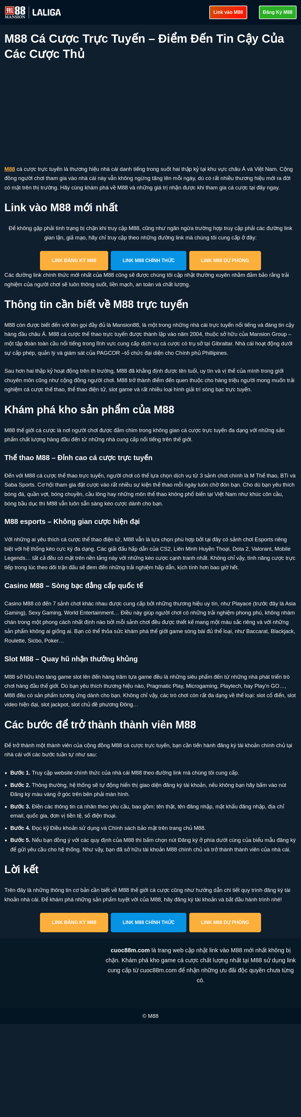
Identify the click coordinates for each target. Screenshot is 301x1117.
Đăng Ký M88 (277, 12)
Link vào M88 (228, 12)
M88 (10, 169)
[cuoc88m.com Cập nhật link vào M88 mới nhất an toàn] (33, 12)
